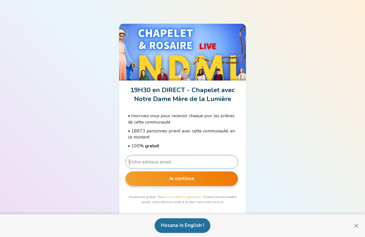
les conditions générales (183, 197)
